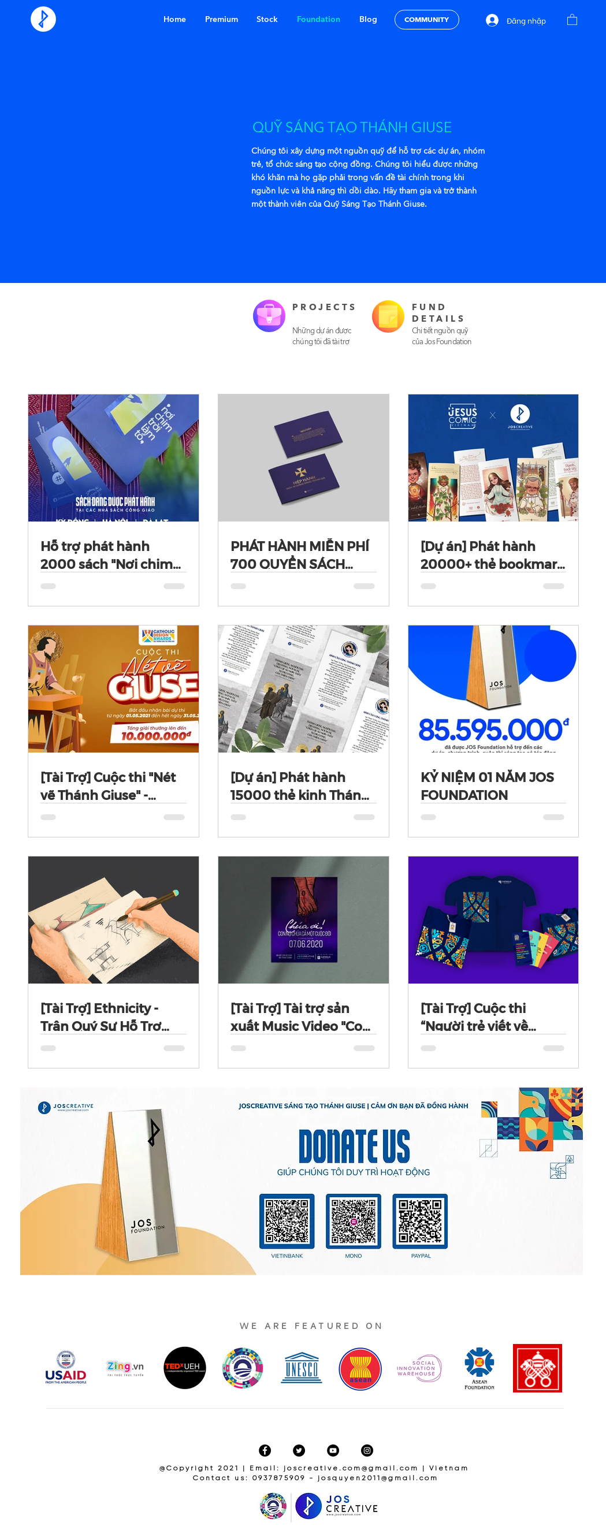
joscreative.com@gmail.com (351, 1468)
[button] (572, 19)
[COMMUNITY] (427, 19)
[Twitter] (299, 1450)
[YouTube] (333, 1450)
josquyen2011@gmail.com (378, 1478)
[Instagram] (367, 1450)
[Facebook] (265, 1450)
